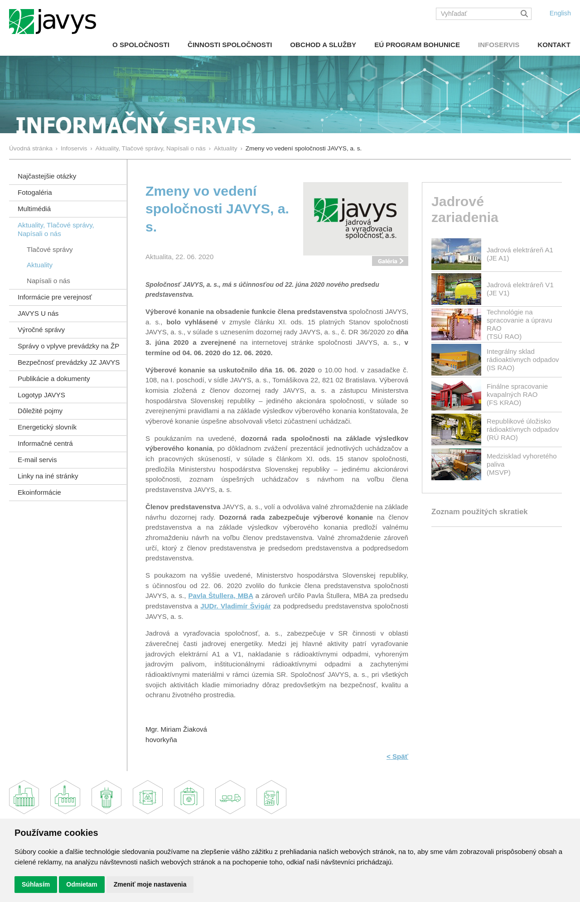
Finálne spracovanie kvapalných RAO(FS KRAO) (517, 394)
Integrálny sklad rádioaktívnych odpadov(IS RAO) (523, 359)
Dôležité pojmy (40, 411)
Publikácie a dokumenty (54, 378)
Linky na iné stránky (48, 476)
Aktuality (225, 148)
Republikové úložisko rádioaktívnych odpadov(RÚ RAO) (523, 429)
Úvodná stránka (31, 148)
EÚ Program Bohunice (417, 44)
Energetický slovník (47, 427)
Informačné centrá (45, 443)
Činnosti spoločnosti (230, 44)
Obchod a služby (323, 44)
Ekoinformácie (39, 492)
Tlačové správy (50, 249)
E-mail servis (37, 459)
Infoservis (498, 44)
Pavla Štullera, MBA (220, 595)
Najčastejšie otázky (47, 176)
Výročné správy (41, 329)
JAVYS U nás (38, 313)
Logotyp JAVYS (41, 395)
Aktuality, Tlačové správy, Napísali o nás (151, 148)
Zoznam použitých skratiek (479, 511)
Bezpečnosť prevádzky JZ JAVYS (69, 362)
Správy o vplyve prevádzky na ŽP (68, 346)
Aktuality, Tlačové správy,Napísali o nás (56, 229)
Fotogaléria (35, 192)
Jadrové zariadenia (464, 209)
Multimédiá (34, 208)
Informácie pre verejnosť (55, 297)
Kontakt (553, 44)
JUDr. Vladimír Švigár (235, 606)
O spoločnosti (140, 44)
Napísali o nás (48, 281)
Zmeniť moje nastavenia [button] (150, 884)
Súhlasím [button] (36, 884)
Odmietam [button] (81, 884)
